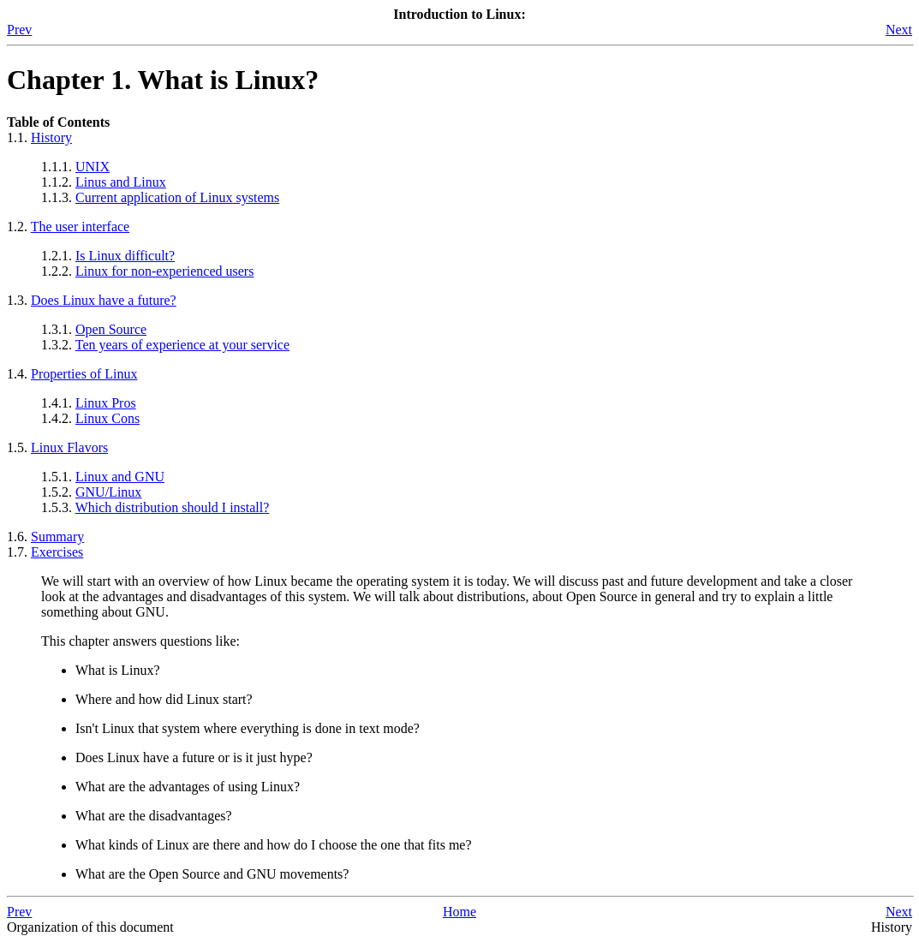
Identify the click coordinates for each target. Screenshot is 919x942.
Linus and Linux (120, 182)
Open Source (110, 329)
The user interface (80, 226)
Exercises (57, 552)
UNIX (92, 166)
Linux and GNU (119, 476)
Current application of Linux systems (177, 197)
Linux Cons (107, 418)
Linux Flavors (69, 447)
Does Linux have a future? (103, 300)
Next (899, 29)
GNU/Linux (108, 492)
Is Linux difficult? (125, 255)
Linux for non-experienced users (164, 271)
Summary (57, 536)
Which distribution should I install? (172, 507)
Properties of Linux (84, 374)
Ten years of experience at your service (182, 344)
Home (459, 911)
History (51, 137)
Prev (19, 29)
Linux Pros (105, 403)
